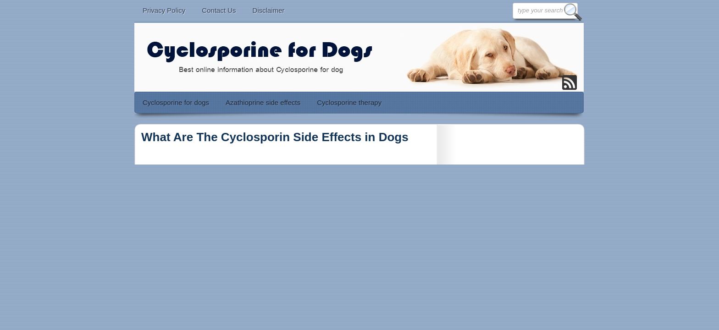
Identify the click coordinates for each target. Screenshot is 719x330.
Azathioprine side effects (263, 102)
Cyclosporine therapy (349, 102)
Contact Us (219, 10)
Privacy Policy (164, 10)
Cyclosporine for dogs (176, 102)
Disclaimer (269, 10)
